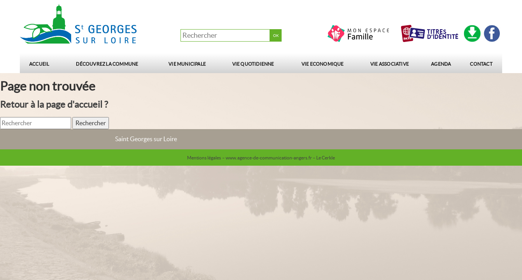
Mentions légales (204, 157)
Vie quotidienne (253, 63)
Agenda (441, 63)
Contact (481, 63)
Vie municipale (187, 63)
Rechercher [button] (90, 122)
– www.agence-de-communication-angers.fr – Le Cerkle (278, 157)
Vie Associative (389, 63)
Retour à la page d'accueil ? (54, 104)
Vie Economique (322, 63)
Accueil (39, 63)
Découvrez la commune (107, 63)
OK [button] (276, 35)
